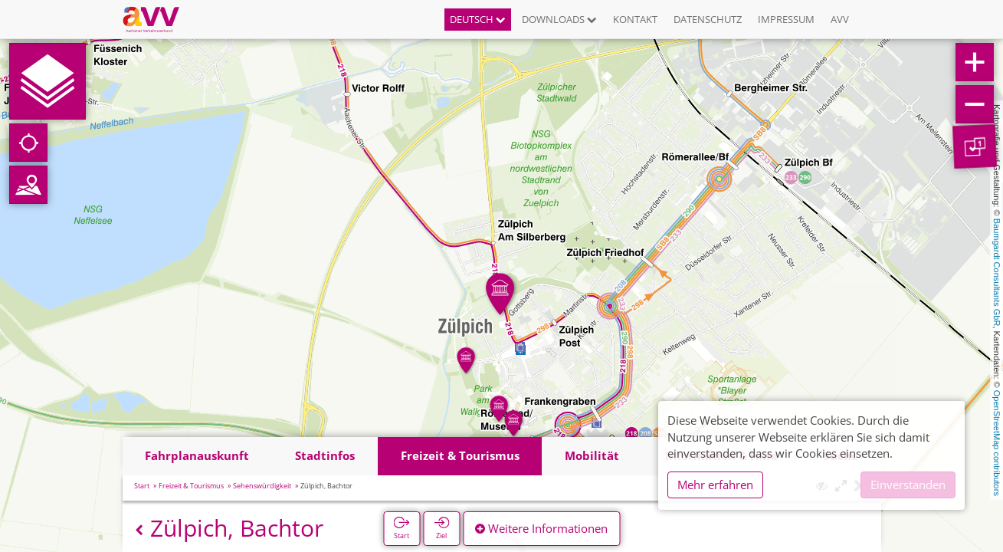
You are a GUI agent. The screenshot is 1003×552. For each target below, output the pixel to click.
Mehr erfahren (715, 484)
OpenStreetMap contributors (996, 443)
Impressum (786, 19)
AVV (840, 19)
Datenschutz (708, 19)
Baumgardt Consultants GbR (996, 273)
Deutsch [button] (478, 19)
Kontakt (635, 19)
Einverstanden (908, 484)
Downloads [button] (559, 19)
